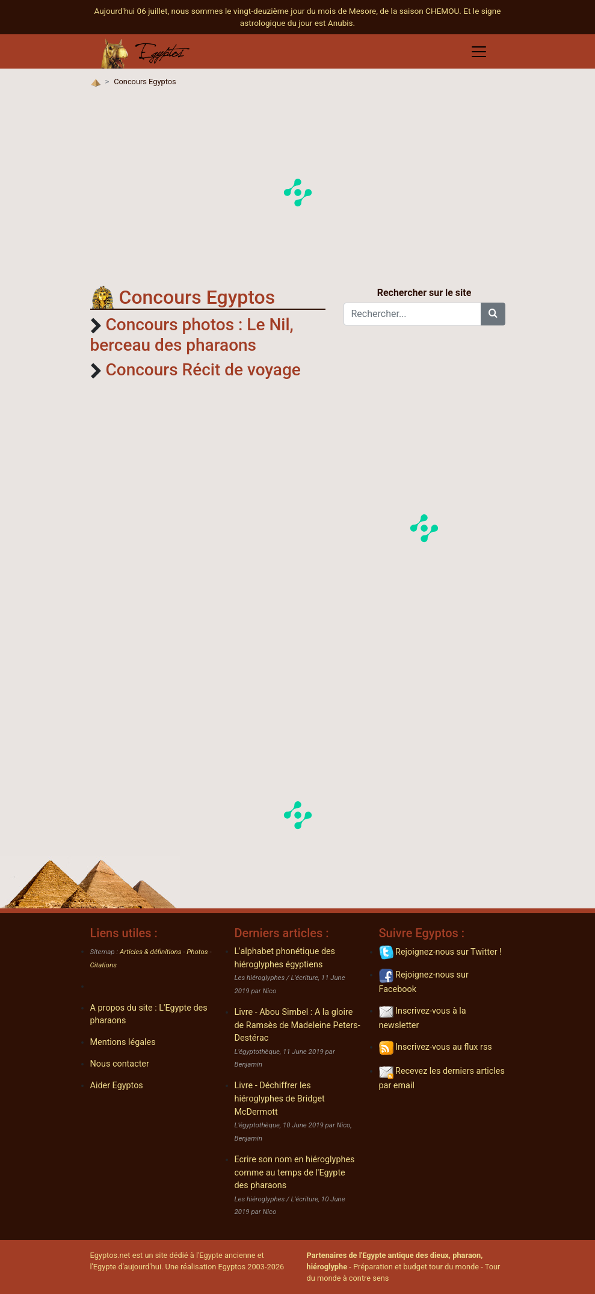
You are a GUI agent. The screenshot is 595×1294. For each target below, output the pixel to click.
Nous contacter (119, 1064)
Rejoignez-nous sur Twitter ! (440, 952)
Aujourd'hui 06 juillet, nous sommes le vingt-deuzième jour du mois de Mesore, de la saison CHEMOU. (279, 11)
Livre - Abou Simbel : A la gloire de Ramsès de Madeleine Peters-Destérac (297, 1025)
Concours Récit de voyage (202, 370)
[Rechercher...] (412, 314)
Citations (103, 965)
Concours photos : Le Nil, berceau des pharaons (192, 335)
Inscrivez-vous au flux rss (435, 1047)
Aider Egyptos (116, 1085)
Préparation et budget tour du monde (416, 1266)
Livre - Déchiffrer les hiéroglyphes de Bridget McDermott (280, 1098)
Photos (197, 951)
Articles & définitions (151, 951)
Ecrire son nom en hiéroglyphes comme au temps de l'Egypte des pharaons (295, 1172)
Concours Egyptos (145, 81)
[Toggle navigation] (479, 52)
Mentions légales (123, 1042)
